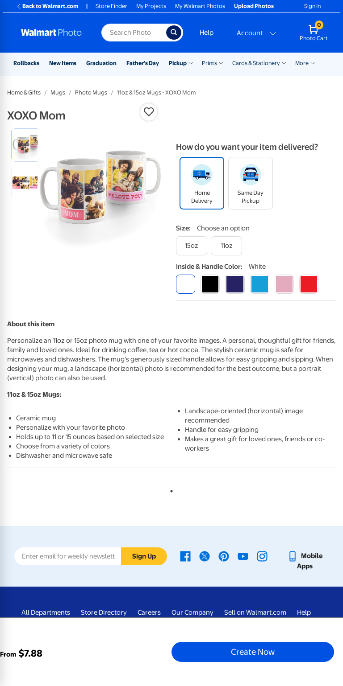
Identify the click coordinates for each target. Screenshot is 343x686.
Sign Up (144, 556)
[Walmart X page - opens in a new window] (204, 556)
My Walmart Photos (200, 6)
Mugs (57, 92)
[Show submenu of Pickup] (190, 62)
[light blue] (259, 284)
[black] (210, 284)
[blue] (234, 284)
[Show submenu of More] (312, 62)
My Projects (151, 6)
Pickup (178, 63)
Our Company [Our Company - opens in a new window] (192, 612)
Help (206, 33)
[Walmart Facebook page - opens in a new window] (185, 556)
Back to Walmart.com (47, 6)
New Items (62, 63)
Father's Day (142, 63)
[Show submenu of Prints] (221, 62)
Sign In (312, 6)
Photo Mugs (91, 92)
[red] (308, 284)
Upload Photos (254, 6)
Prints (209, 63)
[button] (148, 111)
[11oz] (226, 245)
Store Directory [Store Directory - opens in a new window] (104, 612)
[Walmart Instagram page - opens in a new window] (262, 556)
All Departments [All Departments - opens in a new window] (45, 612)
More (302, 63)
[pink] (284, 284)
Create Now (253, 652)
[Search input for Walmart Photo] (133, 32)
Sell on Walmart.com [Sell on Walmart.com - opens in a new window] (255, 612)
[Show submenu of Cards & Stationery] (284, 62)
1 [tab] (169, 489)
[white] (185, 284)
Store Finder (111, 6)
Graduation (101, 63)
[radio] (28, 144)
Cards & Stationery (256, 63)
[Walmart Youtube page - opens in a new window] (243, 556)
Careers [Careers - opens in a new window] (149, 612)
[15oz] (191, 245)
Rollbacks (26, 63)
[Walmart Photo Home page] (51, 32)
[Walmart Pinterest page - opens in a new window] (223, 556)
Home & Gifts (24, 92)
